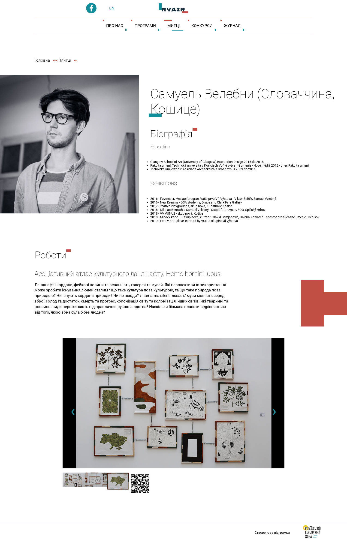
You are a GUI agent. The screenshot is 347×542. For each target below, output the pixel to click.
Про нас (114, 25)
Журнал (232, 25)
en (111, 8)
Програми (145, 25)
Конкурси (201, 25)
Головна (42, 60)
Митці (173, 25)
